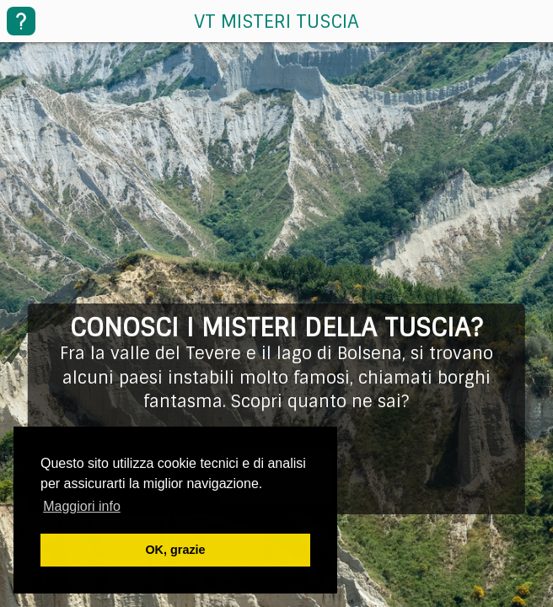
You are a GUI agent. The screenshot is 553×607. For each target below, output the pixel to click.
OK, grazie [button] (175, 549)
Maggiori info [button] (82, 506)
